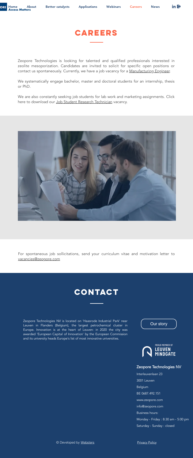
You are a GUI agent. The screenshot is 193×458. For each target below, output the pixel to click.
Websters (87, 442)
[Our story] (159, 324)
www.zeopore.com (150, 400)
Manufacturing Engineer (149, 71)
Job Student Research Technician (84, 101)
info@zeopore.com (150, 406)
